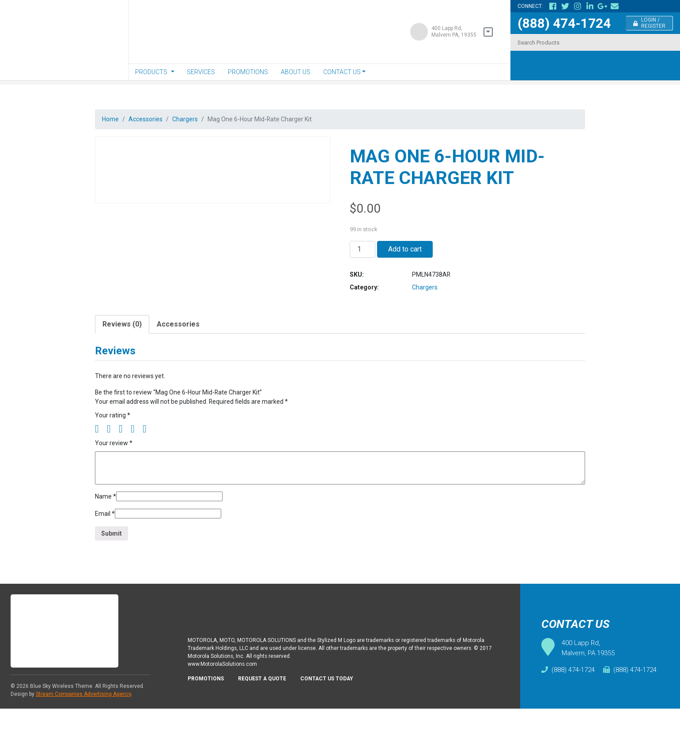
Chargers (194, 120)
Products (151, 71)
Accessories (150, 120)
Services (201, 71)
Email (106, 533)
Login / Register (649, 23)
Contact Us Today (337, 705)
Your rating (113, 430)
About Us (295, 71)
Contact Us (342, 71)
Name (106, 514)
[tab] (122, 334)
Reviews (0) (122, 334)
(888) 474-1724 (564, 23)
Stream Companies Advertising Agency (83, 717)
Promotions (248, 71)
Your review (115, 459)
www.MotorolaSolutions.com (226, 689)
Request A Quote (268, 705)
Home (111, 120)
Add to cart (405, 252)
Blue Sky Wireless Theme (61, 709)
